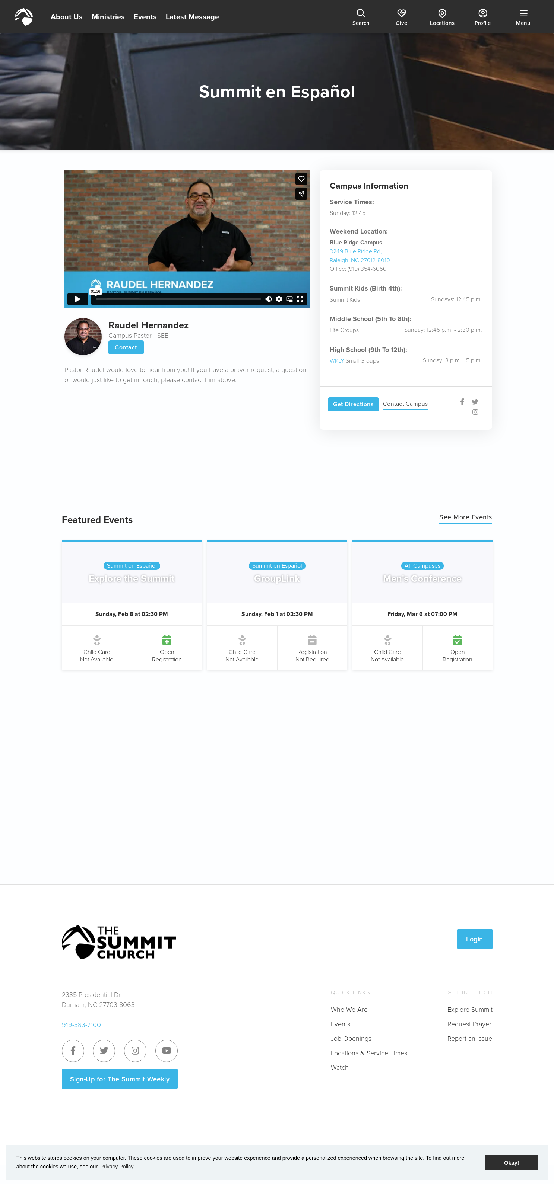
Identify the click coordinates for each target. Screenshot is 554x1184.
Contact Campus (405, 404)
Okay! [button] (511, 1163)
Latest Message (192, 16)
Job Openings (351, 1038)
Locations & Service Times (369, 1052)
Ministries (108, 16)
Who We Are (349, 1009)
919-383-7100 (81, 1024)
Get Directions (353, 404)
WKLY (337, 360)
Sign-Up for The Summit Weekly (120, 1079)
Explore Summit (470, 1009)
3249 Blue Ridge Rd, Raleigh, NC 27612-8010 (360, 255)
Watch (340, 1067)
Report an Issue (469, 1038)
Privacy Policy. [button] (117, 1166)
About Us (67, 16)
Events (145, 16)
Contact (126, 347)
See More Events (465, 517)
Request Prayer (469, 1023)
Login (474, 939)
